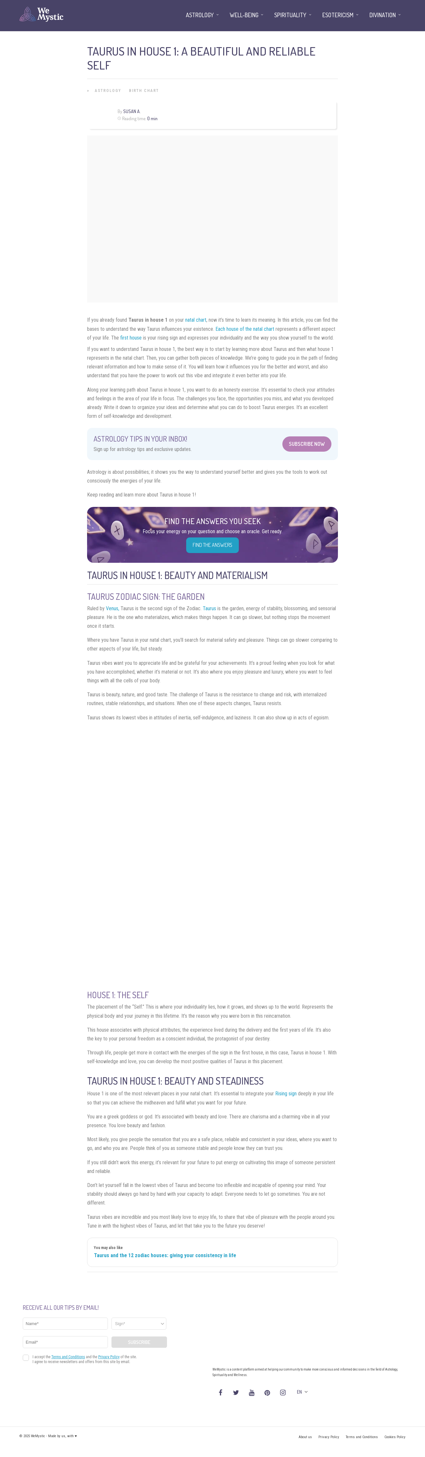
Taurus (209, 608)
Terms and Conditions (362, 1437)
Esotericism (338, 15)
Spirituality (290, 15)
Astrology (108, 90)
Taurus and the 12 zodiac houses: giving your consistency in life (165, 1255)
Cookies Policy (395, 1437)
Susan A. (132, 111)
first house (131, 338)
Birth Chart (144, 90)
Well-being (244, 15)
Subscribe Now (307, 444)
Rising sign (286, 1093)
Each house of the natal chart (244, 329)
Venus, (112, 608)
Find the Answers (212, 545)
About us (305, 1437)
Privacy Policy (328, 1437)
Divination (382, 15)
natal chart (195, 320)
